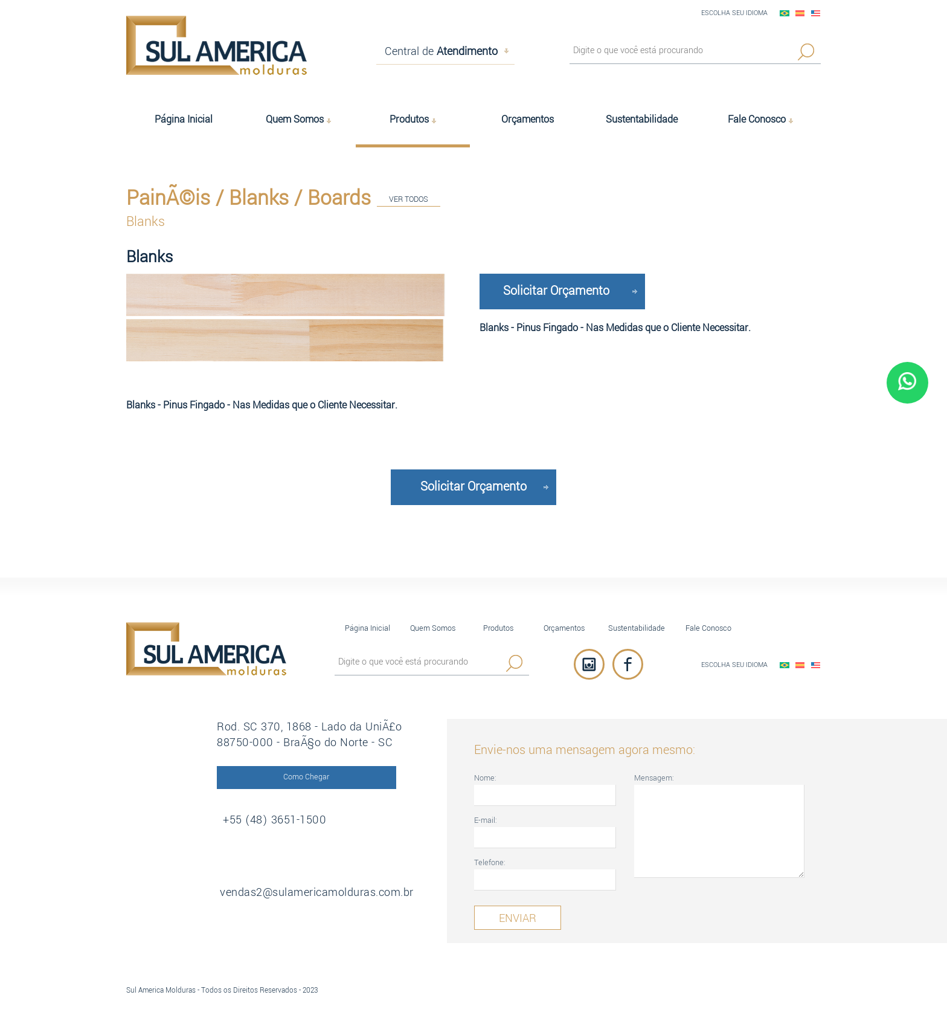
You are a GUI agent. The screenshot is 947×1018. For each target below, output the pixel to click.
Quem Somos (432, 628)
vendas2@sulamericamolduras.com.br (320, 892)
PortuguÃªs (784, 13)
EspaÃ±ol (800, 13)
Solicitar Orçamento (556, 291)
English (816, 13)
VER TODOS (408, 199)
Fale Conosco (708, 628)
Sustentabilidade (636, 628)
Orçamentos (564, 628)
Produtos (498, 628)
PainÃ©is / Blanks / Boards (248, 197)
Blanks (145, 221)
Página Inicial (367, 628)
